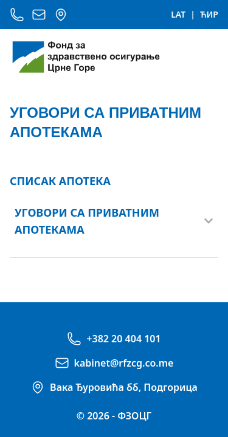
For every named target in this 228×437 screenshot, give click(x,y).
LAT (178, 14)
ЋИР (209, 14)
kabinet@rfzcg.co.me (124, 363)
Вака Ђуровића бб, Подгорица (124, 387)
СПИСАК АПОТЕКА (60, 181)
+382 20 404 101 (123, 338)
